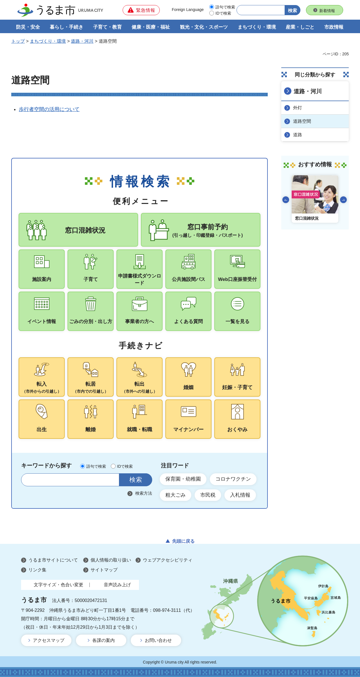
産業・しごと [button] (300, 27)
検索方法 (143, 493)
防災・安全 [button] (28, 27)
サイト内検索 (28, 479)
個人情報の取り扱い (111, 560)
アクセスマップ (48, 640)
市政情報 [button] (333, 27)
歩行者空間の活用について (49, 109)
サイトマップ (104, 569)
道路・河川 (82, 41)
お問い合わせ (158, 640)
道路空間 (302, 121)
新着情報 (327, 10)
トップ (18, 41)
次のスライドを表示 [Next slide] (343, 199)
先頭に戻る (183, 541)
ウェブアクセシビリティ (167, 560)
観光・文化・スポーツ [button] (204, 27)
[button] (141, 10)
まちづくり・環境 (48, 41)
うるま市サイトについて (53, 560)
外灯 (297, 107)
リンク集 (37, 569)
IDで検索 (223, 13)
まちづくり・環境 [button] (257, 27)
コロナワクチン (233, 479)
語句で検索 (225, 7)
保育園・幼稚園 (183, 479)
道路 (297, 134)
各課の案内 (103, 640)
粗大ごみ (175, 495)
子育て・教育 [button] (107, 27)
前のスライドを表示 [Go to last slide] (285, 199)
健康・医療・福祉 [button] (151, 27)
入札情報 (240, 495)
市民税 (207, 495)
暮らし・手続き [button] (66, 27)
